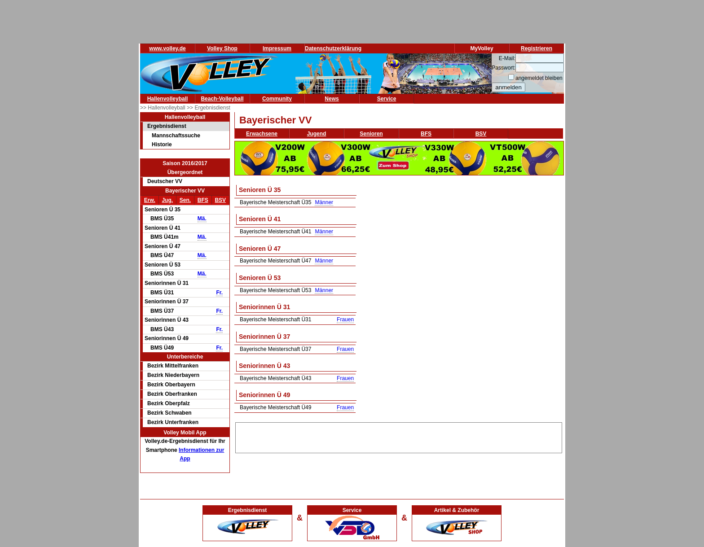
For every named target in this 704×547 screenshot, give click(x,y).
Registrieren (536, 48)
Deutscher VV (164, 181)
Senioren (371, 134)
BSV (220, 200)
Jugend (316, 134)
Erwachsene (261, 134)
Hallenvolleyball (167, 99)
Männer (324, 202)
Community (277, 99)
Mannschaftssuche (176, 135)
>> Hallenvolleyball (163, 108)
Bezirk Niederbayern (173, 375)
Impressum (277, 48)
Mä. (202, 218)
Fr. (219, 292)
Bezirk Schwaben (169, 413)
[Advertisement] (399, 436)
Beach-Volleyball (222, 99)
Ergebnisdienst (166, 126)
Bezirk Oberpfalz (168, 403)
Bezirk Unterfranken (172, 422)
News (332, 99)
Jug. (167, 200)
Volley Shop (222, 48)
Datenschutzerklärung (333, 48)
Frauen (345, 319)
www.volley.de (167, 48)
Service (386, 99)
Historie (162, 144)
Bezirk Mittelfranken (172, 366)
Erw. (149, 200)
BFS (203, 200)
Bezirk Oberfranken (172, 394)
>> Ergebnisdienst (208, 108)
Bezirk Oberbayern (171, 384)
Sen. (185, 200)
